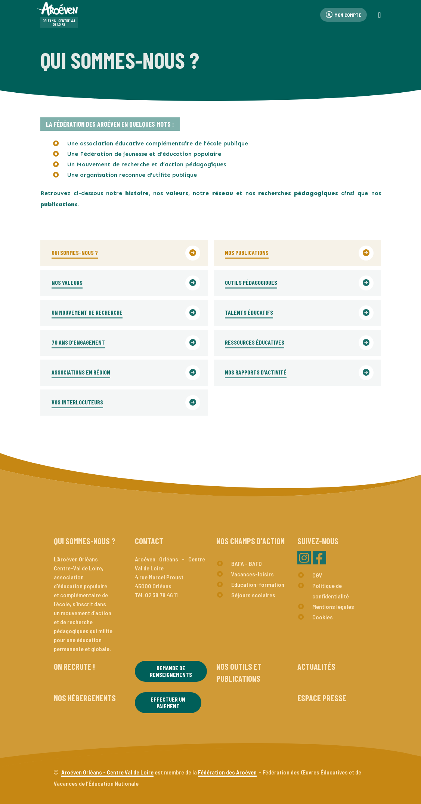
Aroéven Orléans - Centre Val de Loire (107, 772)
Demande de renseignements (171, 671)
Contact (149, 541)
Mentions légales (333, 606)
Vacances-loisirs (252, 573)
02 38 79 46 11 (161, 594)
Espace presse (321, 698)
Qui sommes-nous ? (84, 541)
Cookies (322, 616)
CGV (317, 575)
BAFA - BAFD (246, 563)
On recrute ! (74, 666)
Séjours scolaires (253, 594)
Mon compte (343, 15)
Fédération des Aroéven (227, 772)
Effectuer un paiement (168, 702)
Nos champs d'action (250, 541)
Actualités (316, 666)
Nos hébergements (85, 698)
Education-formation (257, 584)
